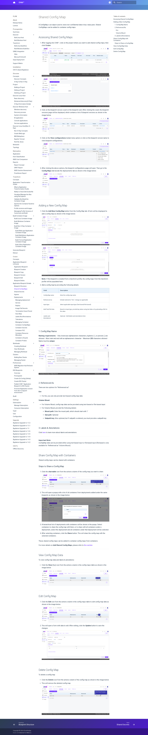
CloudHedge (27, 730)
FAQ (49, 7)
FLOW (27, 7)
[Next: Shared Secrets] (125, 724)
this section (88, 545)
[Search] (124, 2)
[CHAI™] (14, 2)
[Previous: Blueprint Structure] (24, 724)
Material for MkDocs (25, 732)
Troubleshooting (58, 7)
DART (21, 7)
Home (15, 7)
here (44, 432)
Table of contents (119, 16)
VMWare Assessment (39, 7)
